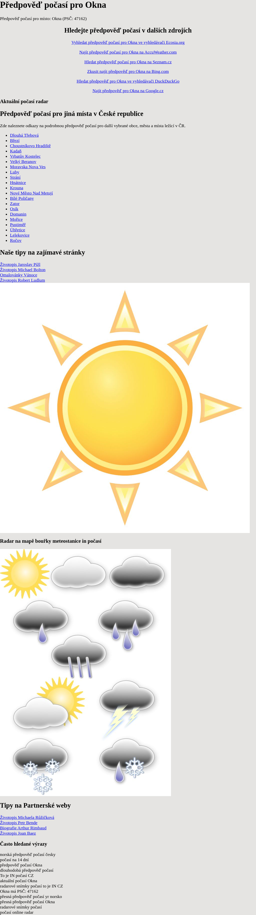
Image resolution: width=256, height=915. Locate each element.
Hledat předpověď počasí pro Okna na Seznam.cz (128, 61)
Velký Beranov (23, 161)
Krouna (16, 187)
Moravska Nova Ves (28, 166)
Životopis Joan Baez (18, 833)
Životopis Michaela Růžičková (27, 817)
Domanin (18, 214)
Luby (14, 171)
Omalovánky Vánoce (18, 274)
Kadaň (16, 150)
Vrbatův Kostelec (25, 156)
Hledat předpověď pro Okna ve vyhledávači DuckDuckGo (127, 81)
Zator (15, 203)
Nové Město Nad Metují (31, 193)
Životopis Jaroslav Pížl (20, 264)
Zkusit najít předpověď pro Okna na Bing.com (128, 71)
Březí (15, 140)
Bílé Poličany (22, 198)
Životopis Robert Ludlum (22, 280)
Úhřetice (17, 229)
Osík (14, 208)
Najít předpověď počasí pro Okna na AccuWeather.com (128, 52)
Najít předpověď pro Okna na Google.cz (128, 90)
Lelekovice (20, 235)
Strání (15, 177)
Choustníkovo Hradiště (30, 145)
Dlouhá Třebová (24, 135)
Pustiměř (18, 224)
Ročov (16, 240)
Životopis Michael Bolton (23, 269)
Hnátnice (18, 182)
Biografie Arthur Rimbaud (23, 827)
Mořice (16, 219)
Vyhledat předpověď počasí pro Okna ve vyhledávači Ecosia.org (128, 42)
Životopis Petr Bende (19, 822)
